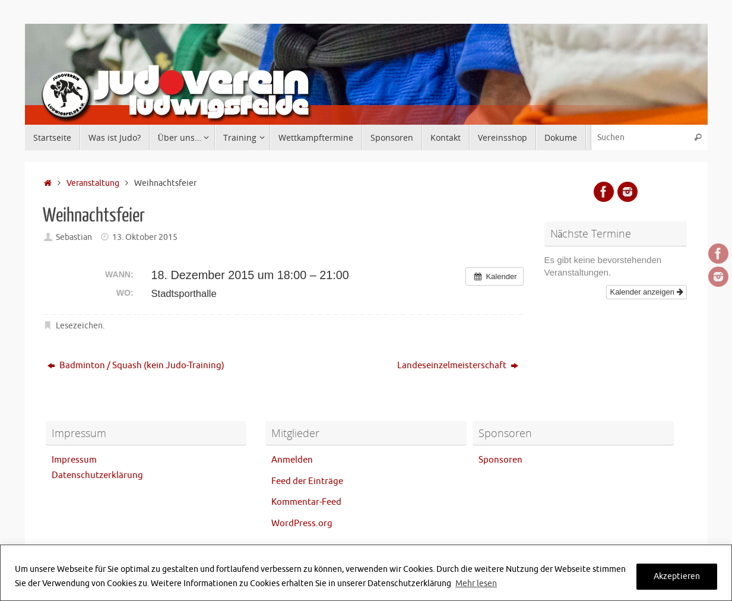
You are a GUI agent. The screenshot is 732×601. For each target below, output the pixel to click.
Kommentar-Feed (306, 502)
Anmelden (292, 460)
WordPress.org (301, 523)
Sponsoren (500, 460)
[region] (366, 573)
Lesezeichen (79, 326)
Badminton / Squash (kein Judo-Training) (135, 365)
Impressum (74, 460)
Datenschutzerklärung (97, 475)
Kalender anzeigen (646, 291)
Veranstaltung (92, 183)
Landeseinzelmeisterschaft (457, 365)
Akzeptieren (677, 576)
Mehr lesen (476, 583)
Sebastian (74, 237)
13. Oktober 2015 (145, 237)
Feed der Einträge (307, 481)
